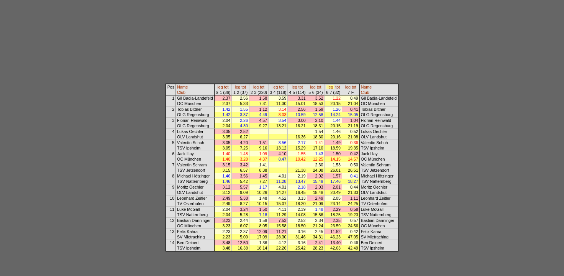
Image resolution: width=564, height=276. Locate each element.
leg (220, 87)
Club (181, 92)
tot (226, 87)
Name (182, 87)
